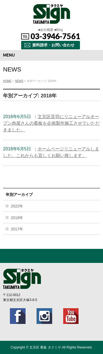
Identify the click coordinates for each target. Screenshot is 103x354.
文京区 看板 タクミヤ (45, 347)
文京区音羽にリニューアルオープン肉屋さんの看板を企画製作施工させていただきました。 (51, 123)
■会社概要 (45, 30)
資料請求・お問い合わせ (53, 45)
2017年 (17, 229)
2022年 (17, 206)
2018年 (17, 217)
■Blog (58, 30)
